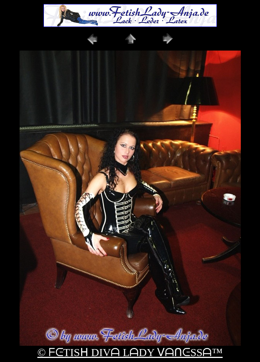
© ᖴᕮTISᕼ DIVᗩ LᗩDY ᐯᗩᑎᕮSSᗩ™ (129, 352)
